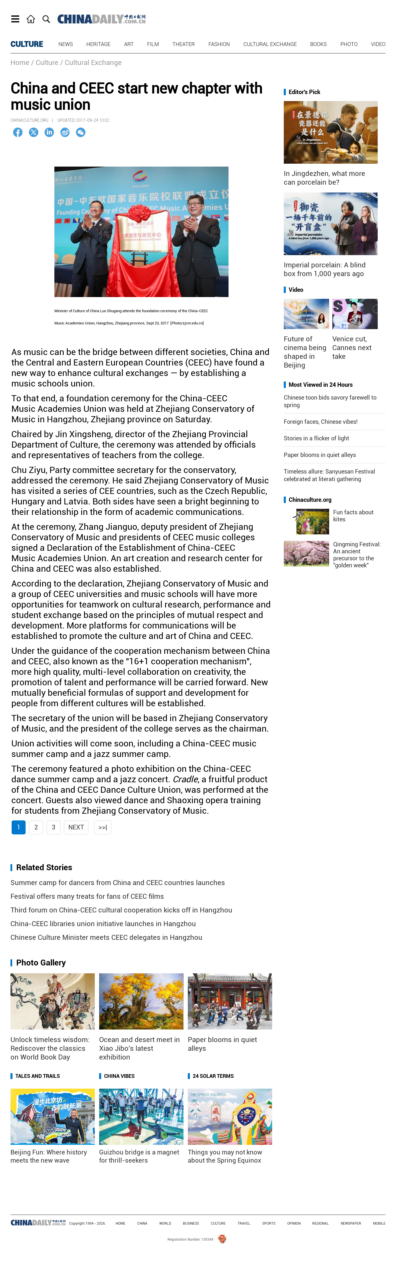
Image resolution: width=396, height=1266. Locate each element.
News (65, 44)
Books (318, 44)
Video (378, 44)
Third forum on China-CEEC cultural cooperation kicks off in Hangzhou (121, 910)
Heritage (98, 44)
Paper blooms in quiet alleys (320, 454)
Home (19, 63)
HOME (120, 1223)
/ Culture (44, 63)
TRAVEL (244, 1223)
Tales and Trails (37, 1076)
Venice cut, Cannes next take (352, 348)
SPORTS (268, 1223)
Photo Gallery (41, 962)
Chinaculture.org (310, 499)
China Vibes (119, 1076)
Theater (183, 44)
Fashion (219, 44)
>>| (103, 827)
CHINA (142, 1223)
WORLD (165, 1223)
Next (76, 827)
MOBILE (379, 1223)
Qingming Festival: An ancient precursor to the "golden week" (357, 555)
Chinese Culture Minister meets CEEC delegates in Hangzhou (106, 937)
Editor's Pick (304, 92)
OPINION (294, 1223)
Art (129, 44)
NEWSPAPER (351, 1223)
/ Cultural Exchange (91, 63)
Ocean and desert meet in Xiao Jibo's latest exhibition (139, 1048)
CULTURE (26, 44)
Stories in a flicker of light (316, 438)
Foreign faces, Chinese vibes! (321, 421)
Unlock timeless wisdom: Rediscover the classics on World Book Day (50, 1048)
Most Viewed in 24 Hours (321, 384)
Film (153, 44)
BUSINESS (191, 1223)
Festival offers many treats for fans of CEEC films (87, 896)
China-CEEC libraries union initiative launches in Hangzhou (103, 924)
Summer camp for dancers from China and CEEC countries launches (117, 883)
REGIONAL (320, 1223)
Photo (349, 44)
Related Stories (44, 867)
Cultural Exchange (270, 44)
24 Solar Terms (213, 1076)
